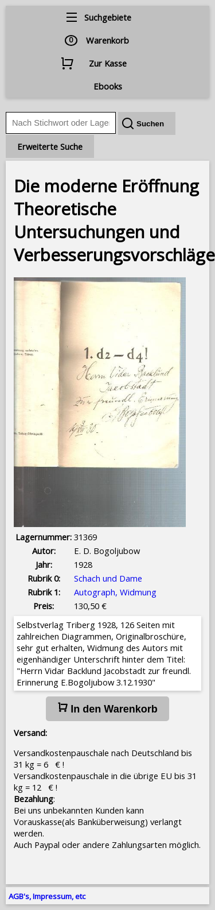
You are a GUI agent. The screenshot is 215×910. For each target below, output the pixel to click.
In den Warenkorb (107, 708)
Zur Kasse (108, 63)
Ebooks (107, 86)
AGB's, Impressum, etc (47, 896)
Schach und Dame (108, 578)
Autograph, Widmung (115, 592)
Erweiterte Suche (50, 146)
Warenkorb (107, 40)
